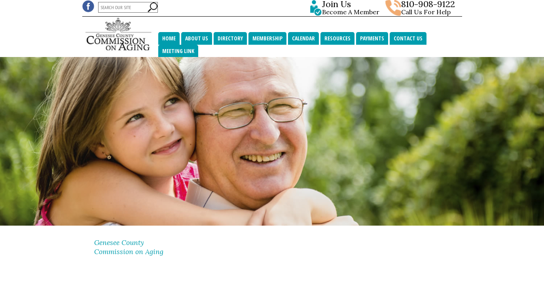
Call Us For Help (426, 12)
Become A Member (352, 8)
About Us (196, 38)
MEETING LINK (178, 51)
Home (169, 38)
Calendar (303, 38)
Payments (372, 38)
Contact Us (408, 38)
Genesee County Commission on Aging (128, 247)
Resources (337, 38)
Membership (267, 38)
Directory (230, 38)
